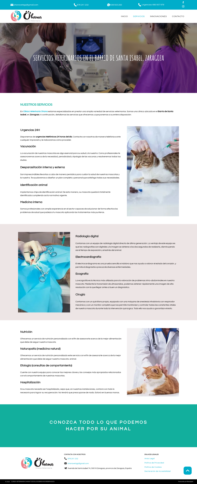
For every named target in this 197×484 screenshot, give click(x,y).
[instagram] (183, 7)
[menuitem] (124, 16)
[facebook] (183, 3)
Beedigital (190, 481)
